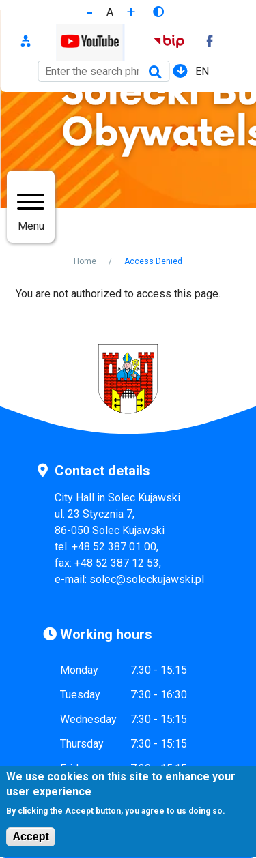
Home (85, 261)
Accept (30, 844)
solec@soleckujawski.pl (146, 579)
